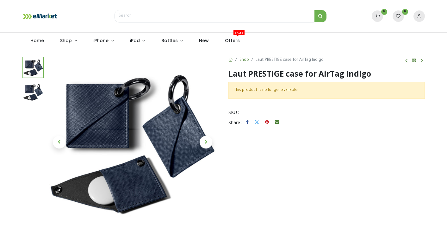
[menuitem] (37, 41)
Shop (244, 60)
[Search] (320, 16)
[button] (59, 142)
